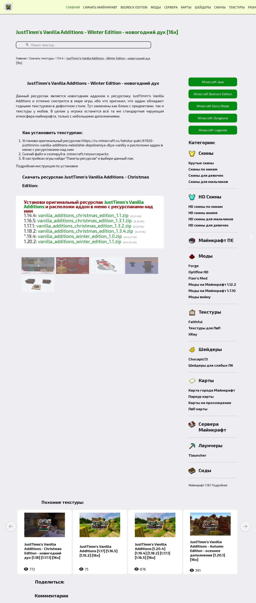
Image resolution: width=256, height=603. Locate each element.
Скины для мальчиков (208, 181)
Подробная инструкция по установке (47, 166)
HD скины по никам (205, 206)
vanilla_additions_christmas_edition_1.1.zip (83, 215)
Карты (206, 380)
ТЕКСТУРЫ (237, 7)
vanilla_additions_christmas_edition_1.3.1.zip (84, 220)
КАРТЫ (186, 7)
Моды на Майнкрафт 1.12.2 (212, 284)
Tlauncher (197, 455)
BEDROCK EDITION (134, 7)
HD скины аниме (203, 212)
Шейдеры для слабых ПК (210, 365)
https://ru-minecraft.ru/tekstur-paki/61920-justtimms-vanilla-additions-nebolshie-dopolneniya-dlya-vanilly (88, 142)
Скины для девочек (205, 175)
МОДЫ (156, 7)
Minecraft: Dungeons (213, 118)
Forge (193, 265)
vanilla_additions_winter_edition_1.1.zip (79, 241)
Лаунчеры (210, 445)
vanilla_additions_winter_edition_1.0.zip (80, 236)
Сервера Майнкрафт (212, 427)
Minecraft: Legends (213, 130)
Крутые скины (201, 163)
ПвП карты (197, 409)
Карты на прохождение (209, 402)
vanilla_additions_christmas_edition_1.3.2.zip (83, 226)
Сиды (205, 470)
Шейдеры (210, 349)
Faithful (195, 321)
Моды (206, 256)
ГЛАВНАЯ (73, 7)
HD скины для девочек (208, 225)
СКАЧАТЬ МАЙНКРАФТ (100, 7)
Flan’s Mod (197, 278)
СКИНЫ (220, 7)
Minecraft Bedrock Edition (213, 94)
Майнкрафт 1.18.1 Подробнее (207, 485)
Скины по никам (202, 169)
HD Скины (210, 196)
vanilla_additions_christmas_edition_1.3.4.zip (85, 231)
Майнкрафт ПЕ (216, 240)
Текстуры (210, 312)
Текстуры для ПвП (204, 328)
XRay (192, 334)
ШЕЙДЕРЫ (203, 7)
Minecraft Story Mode (213, 106)
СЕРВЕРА (171, 7)
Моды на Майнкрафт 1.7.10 (212, 290)
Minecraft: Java (213, 82)
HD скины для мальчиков (210, 219)
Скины (206, 153)
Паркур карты (201, 396)
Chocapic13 (198, 359)
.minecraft (74, 154)
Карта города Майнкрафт (211, 390)
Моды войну (199, 297)
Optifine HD (198, 272)
